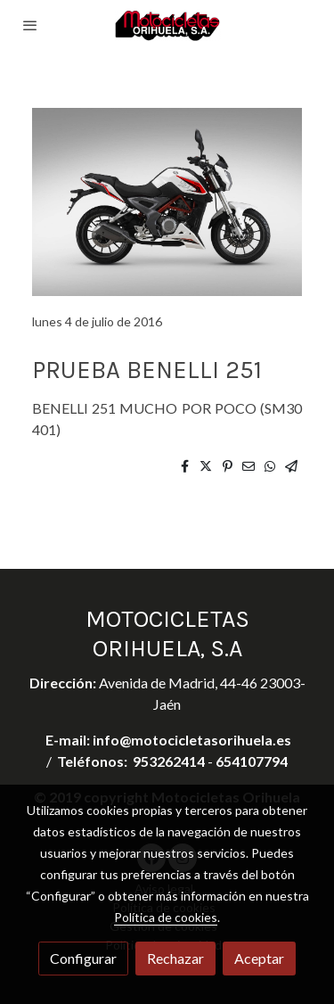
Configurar (83, 958)
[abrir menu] (30, 25)
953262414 (169, 761)
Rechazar (175, 958)
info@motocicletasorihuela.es (192, 739)
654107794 (252, 761)
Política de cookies (165, 917)
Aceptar (259, 958)
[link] (167, 25)
